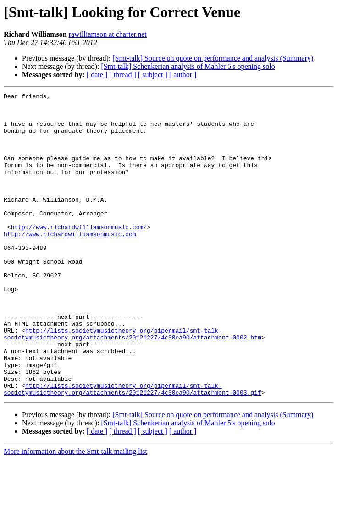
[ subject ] (152, 75)
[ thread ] (122, 75)
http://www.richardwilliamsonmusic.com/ (79, 254)
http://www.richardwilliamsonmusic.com (70, 263)
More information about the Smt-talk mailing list (75, 512)
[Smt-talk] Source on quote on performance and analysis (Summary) (212, 58)
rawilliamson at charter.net (108, 34)
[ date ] (97, 75)
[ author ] (183, 75)
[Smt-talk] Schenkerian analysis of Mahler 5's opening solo (188, 66)
